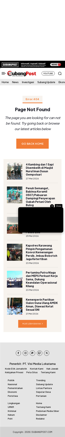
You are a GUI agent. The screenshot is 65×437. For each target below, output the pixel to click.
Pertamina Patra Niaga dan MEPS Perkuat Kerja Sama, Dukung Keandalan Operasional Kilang (42, 279)
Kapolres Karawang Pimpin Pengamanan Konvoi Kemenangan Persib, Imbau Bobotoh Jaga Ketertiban (41, 252)
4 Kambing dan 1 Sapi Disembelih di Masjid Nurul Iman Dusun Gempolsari (40, 169)
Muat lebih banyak (32, 324)
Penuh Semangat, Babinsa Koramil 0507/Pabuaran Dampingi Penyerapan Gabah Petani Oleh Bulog (40, 196)
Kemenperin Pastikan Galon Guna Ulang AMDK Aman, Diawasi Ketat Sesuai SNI (42, 304)
